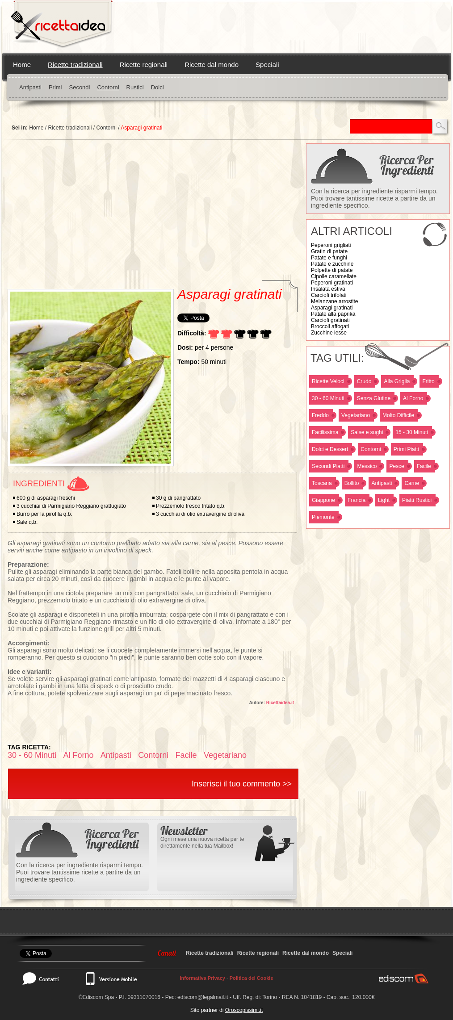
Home (22, 64)
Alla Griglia (397, 381)
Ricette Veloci (328, 381)
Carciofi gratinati (330, 320)
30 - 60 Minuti (328, 398)
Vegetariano (355, 415)
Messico (367, 466)
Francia (356, 500)
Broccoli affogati (330, 326)
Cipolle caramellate (334, 276)
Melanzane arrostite (334, 301)
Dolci (157, 87)
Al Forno (413, 398)
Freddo (320, 415)
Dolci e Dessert (330, 449)
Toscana (322, 483)
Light (384, 500)
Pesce (396, 466)
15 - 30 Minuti (411, 432)
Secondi (79, 87)
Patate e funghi (329, 258)
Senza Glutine (373, 398)
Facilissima (325, 432)
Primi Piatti (406, 449)
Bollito (351, 483)
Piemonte (323, 517)
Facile (424, 466)
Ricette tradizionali (75, 64)
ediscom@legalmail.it (202, 997)
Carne (411, 483)
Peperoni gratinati (332, 283)
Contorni (108, 87)
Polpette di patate (331, 270)
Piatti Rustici (417, 500)
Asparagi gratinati (331, 308)
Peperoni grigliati (331, 245)
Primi (55, 87)
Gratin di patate (329, 251)
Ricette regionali (144, 64)
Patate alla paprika (333, 314)
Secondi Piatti (328, 466)
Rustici (135, 87)
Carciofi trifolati (328, 295)
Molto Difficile (398, 415)
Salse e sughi (367, 432)
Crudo (364, 381)
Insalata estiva (328, 289)
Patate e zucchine (332, 264)
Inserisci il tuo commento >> (242, 783)
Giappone (323, 500)
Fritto (428, 381)
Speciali (267, 64)
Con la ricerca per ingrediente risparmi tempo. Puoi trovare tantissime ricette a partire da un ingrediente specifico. (374, 198)
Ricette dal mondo (212, 64)
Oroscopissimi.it (244, 1010)
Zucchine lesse (329, 333)
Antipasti (30, 87)
